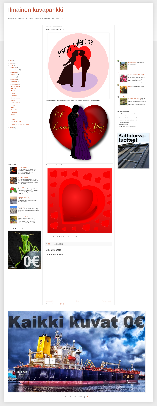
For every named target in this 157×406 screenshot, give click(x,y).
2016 (11, 60)
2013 (11, 127)
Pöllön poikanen (15, 103)
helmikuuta (14, 81)
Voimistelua (14, 117)
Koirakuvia (123, 61)
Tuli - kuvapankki (15, 86)
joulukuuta (14, 67)
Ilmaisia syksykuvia (23, 217)
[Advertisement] (25, 39)
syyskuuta (14, 74)
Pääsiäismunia (15, 91)
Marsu (12, 114)
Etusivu (78, 301)
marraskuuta (15, 70)
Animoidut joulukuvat (23, 197)
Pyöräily (13, 105)
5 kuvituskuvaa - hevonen (134, 98)
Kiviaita (13, 93)
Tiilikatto (13, 88)
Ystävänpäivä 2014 (16, 121)
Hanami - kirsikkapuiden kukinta (136, 74)
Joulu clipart (21, 187)
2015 (11, 63)
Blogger (89, 397)
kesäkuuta (14, 79)
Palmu (13, 100)
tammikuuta (14, 84)
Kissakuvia (123, 85)
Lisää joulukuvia (22, 167)
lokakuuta (14, 72)
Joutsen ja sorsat (15, 98)
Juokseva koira (132, 62)
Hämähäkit (14, 112)
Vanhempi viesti (106, 301)
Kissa (129, 86)
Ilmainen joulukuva (23, 177)
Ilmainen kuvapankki (35, 9)
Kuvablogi (122, 97)
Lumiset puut (21, 207)
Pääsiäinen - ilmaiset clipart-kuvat (20, 124)
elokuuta (13, 77)
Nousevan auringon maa (127, 73)
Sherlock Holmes (15, 110)
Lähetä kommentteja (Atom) (56, 304)
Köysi (12, 107)
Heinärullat (14, 95)
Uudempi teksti (50, 301)
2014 (11, 65)
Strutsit (13, 119)
